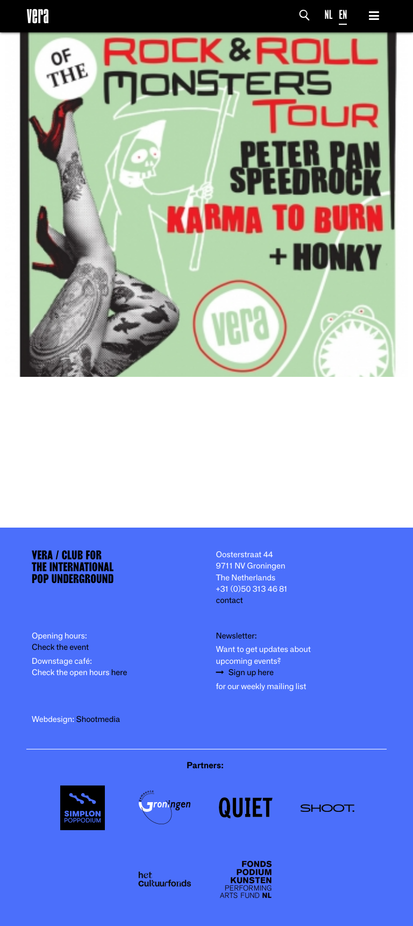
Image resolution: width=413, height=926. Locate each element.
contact (229, 600)
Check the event (60, 647)
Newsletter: (236, 636)
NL (329, 14)
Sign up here (251, 672)
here (119, 672)
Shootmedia (98, 719)
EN (343, 14)
